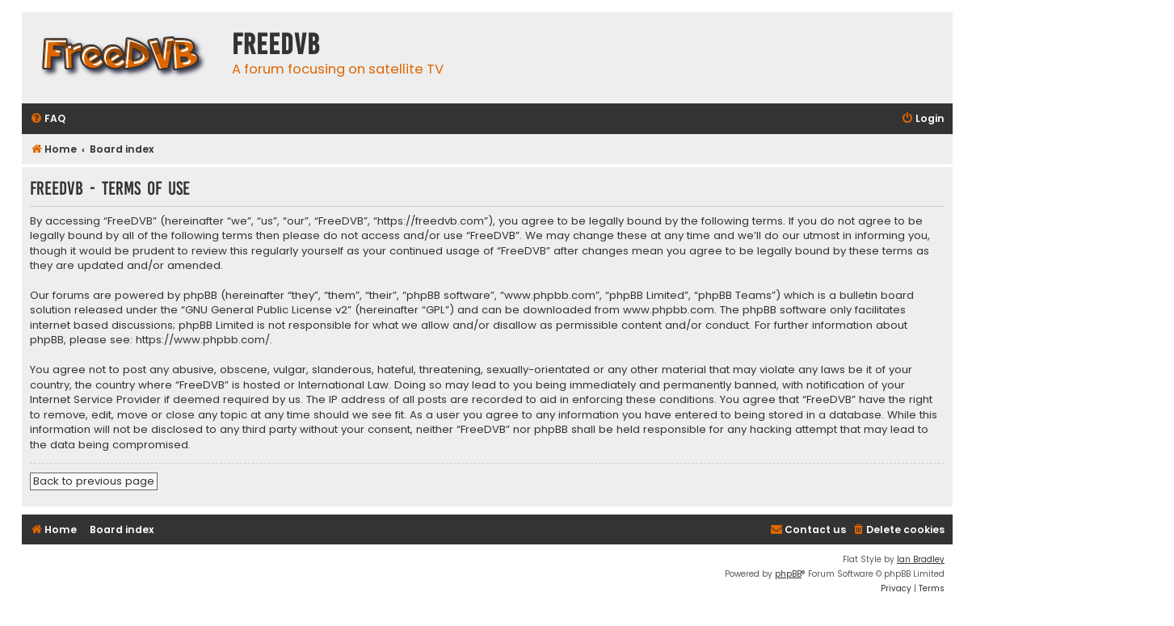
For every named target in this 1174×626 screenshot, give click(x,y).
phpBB (788, 574)
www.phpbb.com (668, 310)
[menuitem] (47, 119)
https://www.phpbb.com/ (203, 340)
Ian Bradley (921, 559)
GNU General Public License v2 (266, 310)
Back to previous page (93, 481)
